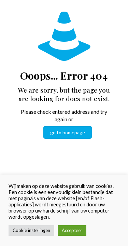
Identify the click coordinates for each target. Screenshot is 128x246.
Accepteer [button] (72, 230)
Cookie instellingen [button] (31, 230)
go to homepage (67, 132)
